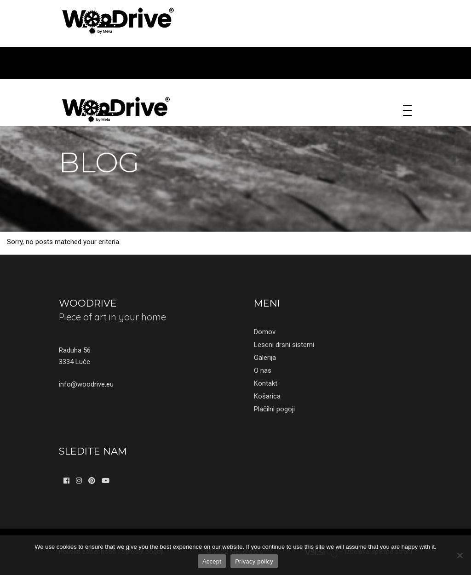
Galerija (265, 357)
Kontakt (265, 383)
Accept (211, 561)
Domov (265, 332)
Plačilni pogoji (274, 409)
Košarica (267, 396)
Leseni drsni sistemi (284, 345)
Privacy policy (254, 561)
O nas (262, 370)
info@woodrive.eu (86, 384)
